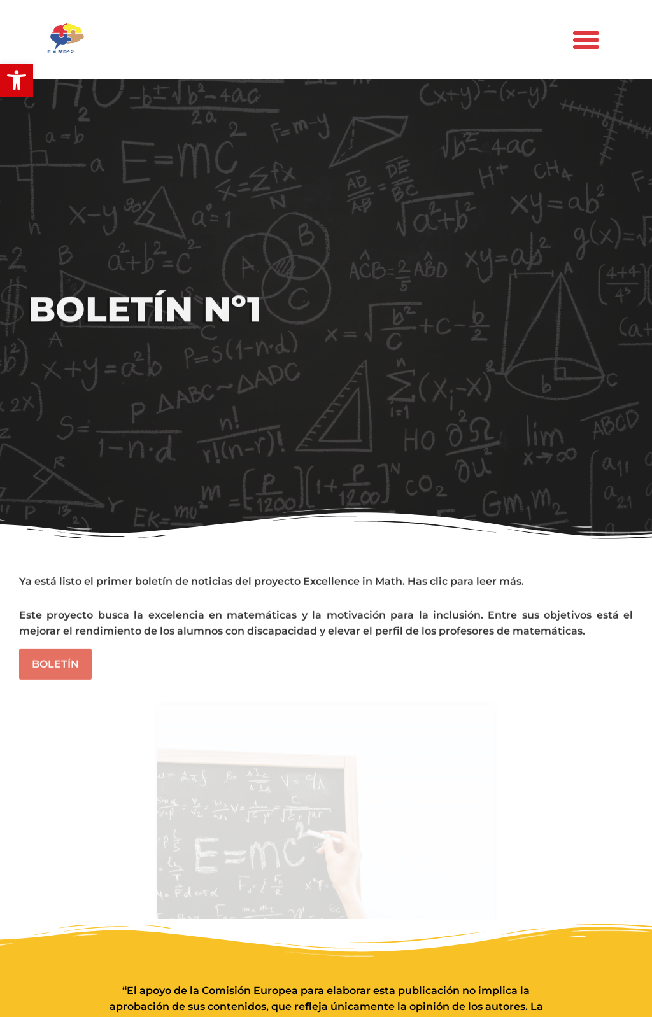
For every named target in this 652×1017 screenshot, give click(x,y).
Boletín (55, 667)
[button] (16, 80)
